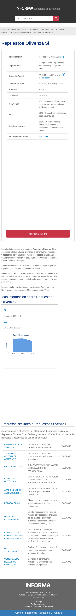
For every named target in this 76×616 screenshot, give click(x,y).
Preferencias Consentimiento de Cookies (38, 607)
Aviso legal (38, 602)
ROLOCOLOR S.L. (12, 503)
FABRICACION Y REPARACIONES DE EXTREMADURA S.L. (13, 535)
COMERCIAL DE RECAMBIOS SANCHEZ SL (11, 562)
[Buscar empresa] (34, 18)
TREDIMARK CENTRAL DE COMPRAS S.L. (11, 456)
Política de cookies (38, 604)
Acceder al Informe (38, 234)
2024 (6, 322)
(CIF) (61, 57)
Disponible (43, 136)
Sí (5, 310)
